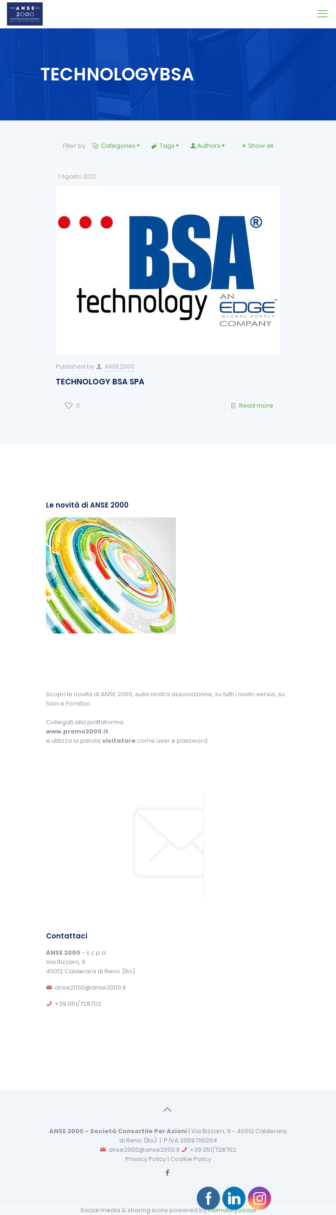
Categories (117, 145)
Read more (256, 405)
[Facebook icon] (168, 1172)
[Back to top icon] (168, 1109)
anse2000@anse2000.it (90, 987)
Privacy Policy (145, 1159)
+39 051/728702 (78, 1003)
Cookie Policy (190, 1159)
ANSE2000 (119, 366)
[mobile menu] (323, 14)
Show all (257, 145)
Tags (166, 145)
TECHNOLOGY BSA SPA (100, 381)
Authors (208, 145)
